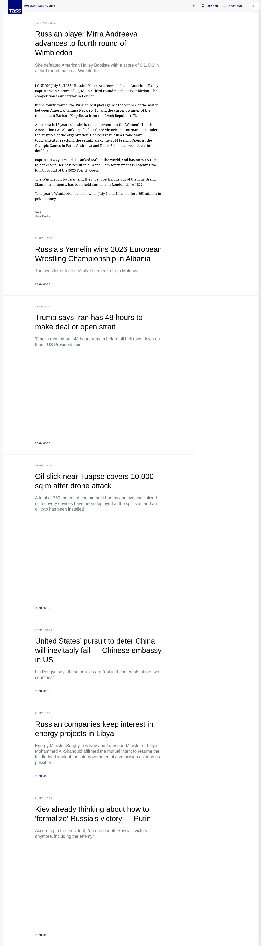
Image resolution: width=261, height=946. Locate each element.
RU (195, 6)
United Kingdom (43, 216)
